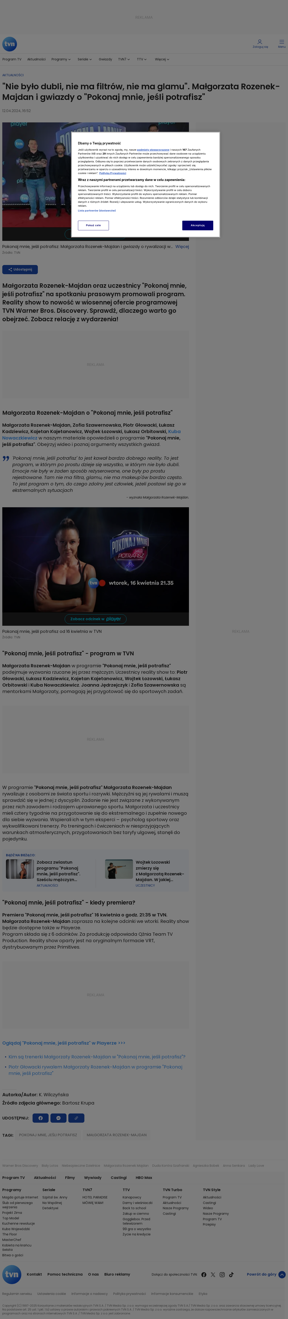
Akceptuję (198, 225)
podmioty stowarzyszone (153, 149)
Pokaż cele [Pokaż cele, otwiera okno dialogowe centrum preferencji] (93, 225)
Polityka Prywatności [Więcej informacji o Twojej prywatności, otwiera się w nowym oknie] (112, 173)
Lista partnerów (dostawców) (97, 210)
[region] (145, 184)
